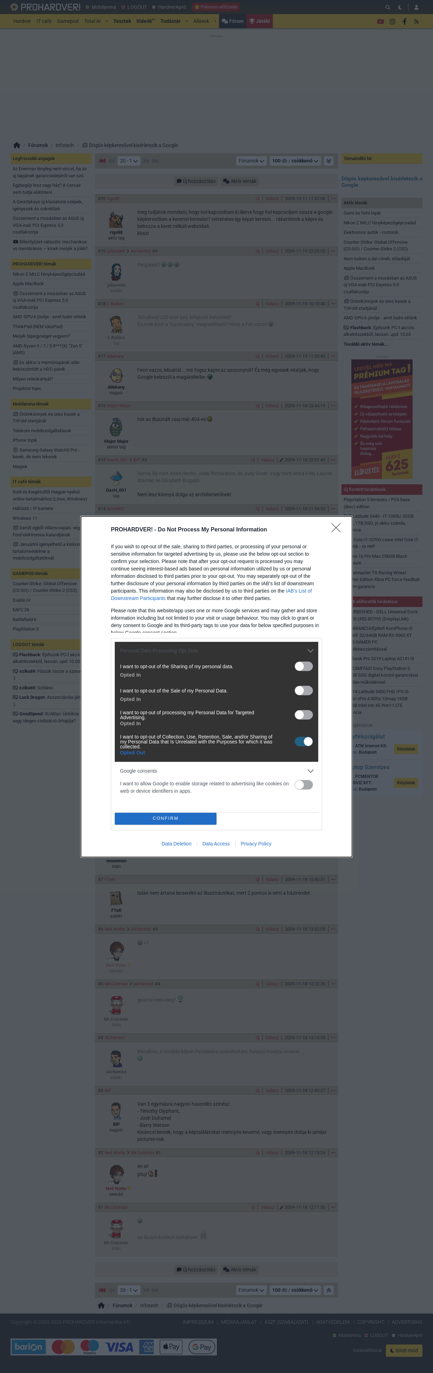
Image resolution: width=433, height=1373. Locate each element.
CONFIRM (165, 818)
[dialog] (216, 686)
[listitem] (216, 650)
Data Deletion (177, 844)
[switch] (304, 666)
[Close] (338, 530)
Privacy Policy (256, 844)
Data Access (216, 844)
